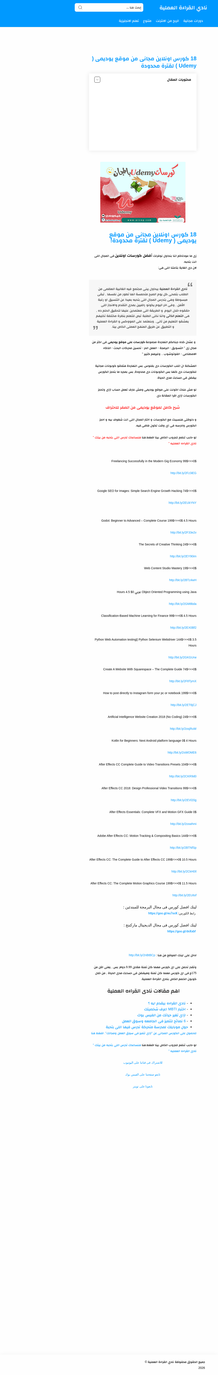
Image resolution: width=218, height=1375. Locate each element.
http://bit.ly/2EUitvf (184, 895)
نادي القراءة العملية (183, 7)
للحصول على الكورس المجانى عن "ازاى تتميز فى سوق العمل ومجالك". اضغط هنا (143, 1033)
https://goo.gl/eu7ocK (162, 913)
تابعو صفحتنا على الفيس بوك (142, 1074)
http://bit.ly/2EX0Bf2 (183, 627)
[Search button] (80, 7)
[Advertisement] (143, 117)
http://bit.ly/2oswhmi (183, 824)
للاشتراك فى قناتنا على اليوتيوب (142, 1062)
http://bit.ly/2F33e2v (183, 532)
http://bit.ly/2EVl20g (183, 800)
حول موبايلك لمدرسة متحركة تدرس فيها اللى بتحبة (147, 1027)
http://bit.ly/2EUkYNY (182, 502)
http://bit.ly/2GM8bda (182, 604)
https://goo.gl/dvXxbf (181, 931)
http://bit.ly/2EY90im (183, 556)
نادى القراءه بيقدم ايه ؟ (167, 1003)
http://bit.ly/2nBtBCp (142, 955)
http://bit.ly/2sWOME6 (182, 752)
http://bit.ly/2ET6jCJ (183, 705)
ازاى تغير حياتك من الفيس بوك (161, 1015)
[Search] (109, 7)
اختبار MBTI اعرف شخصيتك (165, 1009)
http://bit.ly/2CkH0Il (183, 871)
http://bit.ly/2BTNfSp (183, 847)
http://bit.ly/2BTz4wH (182, 580)
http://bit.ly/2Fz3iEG (183, 473)
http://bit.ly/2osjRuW (183, 728)
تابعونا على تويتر (143, 1086)
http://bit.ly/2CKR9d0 (182, 776)
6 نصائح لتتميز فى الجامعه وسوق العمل (154, 1021)
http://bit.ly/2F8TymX (182, 681)
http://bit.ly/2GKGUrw (182, 657)
